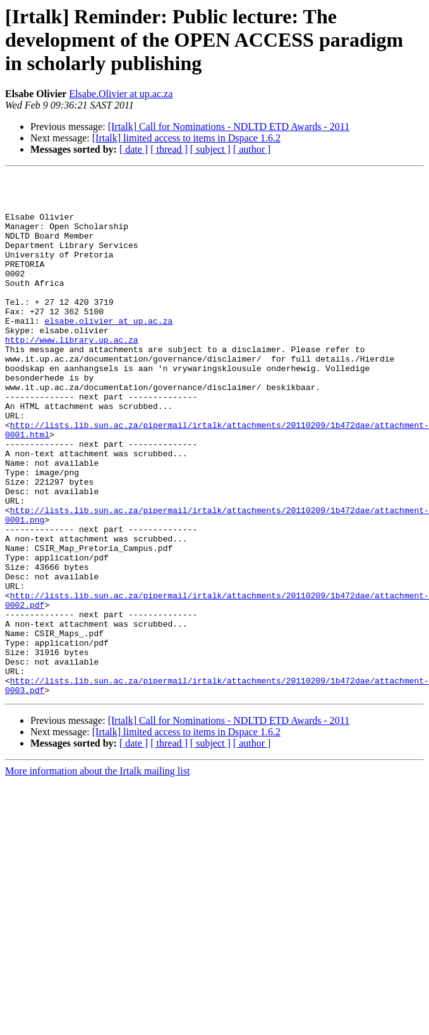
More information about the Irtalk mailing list (97, 875)
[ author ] (252, 149)
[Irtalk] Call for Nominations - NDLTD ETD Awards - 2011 (229, 126)
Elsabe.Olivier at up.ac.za (120, 93)
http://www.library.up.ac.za (71, 373)
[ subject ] (210, 149)
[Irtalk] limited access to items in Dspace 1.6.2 (186, 138)
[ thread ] (169, 149)
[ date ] (133, 149)
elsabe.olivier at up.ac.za (108, 351)
